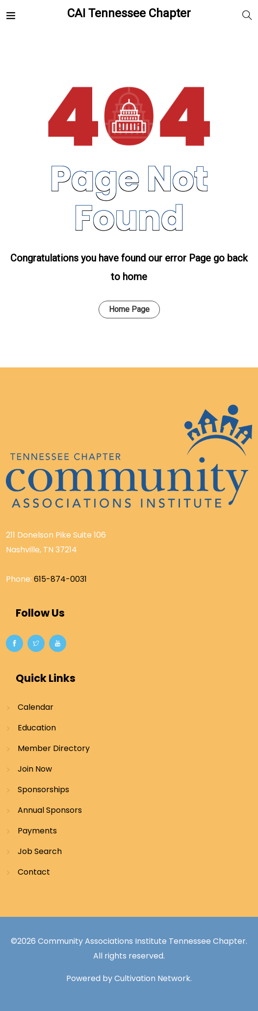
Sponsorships (43, 789)
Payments (37, 830)
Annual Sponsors (50, 810)
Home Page (129, 309)
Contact (34, 872)
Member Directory (54, 748)
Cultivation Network (152, 978)
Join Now (35, 769)
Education (37, 727)
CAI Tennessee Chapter (129, 13)
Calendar (35, 707)
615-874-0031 (60, 579)
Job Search (40, 851)
